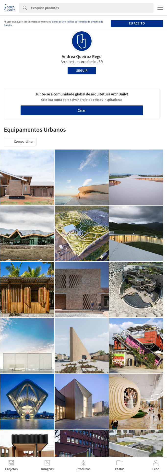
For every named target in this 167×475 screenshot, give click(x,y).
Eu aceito (137, 23)
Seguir (81, 70)
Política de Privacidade (78, 21)
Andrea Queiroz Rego (82, 57)
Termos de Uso (58, 21)
